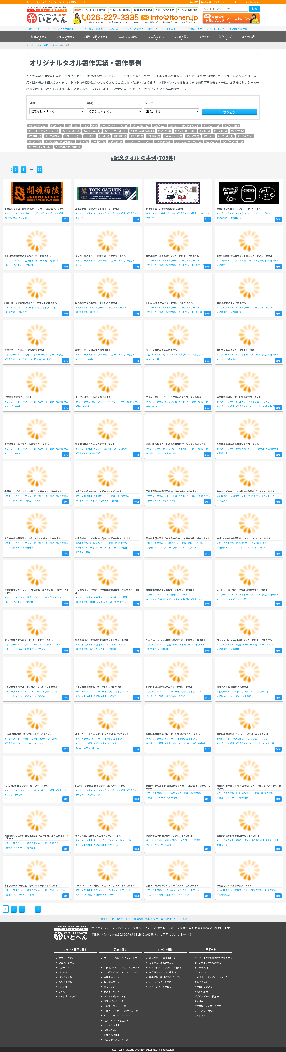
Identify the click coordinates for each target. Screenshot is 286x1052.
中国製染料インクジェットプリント (122, 967)
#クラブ (9, 406)
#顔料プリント (170, 354)
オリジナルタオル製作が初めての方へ (213, 957)
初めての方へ (35, 28)
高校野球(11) (92, 131)
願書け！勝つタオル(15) (185, 125)
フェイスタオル (66, 962)
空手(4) (209, 136)
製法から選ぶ (39, 36)
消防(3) (84, 141)
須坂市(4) (193, 136)
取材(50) (73, 125)
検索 (254, 8)
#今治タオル (171, 453)
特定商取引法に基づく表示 (158, 918)
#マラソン (43, 648)
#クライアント (103, 547)
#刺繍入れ (241, 448)
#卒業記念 (166, 844)
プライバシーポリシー (232, 2)
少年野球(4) (226, 136)
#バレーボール (257, 743)
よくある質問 (181, 36)
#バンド (235, 547)
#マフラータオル (84, 213)
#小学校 (30, 894)
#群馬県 (112, 648)
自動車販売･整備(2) (68, 147)
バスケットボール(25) (115, 125)
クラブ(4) (35, 141)
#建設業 (165, 648)
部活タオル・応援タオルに (162, 957)
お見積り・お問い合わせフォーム (115, 918)
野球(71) (58, 125)
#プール (192, 547)
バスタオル (64, 972)
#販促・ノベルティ (200, 213)
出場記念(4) (246, 136)
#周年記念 (236, 311)
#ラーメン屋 (152, 359)
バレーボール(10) (116, 131)
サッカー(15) (212, 125)
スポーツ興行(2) (233, 141)
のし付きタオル (111, 1025)
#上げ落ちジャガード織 (35, 260)
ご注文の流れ (114, 28)
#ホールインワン (37, 743)
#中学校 (272, 406)
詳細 (66, 219)
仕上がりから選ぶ (128, 36)
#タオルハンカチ (154, 453)
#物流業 (30, 601)
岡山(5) (105, 136)
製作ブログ (225, 36)
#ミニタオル (11, 307)
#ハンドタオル (224, 260)
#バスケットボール (188, 311)
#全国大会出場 (104, 601)
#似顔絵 (247, 696)
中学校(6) (221, 131)
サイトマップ (252, 2)
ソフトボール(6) (186, 131)
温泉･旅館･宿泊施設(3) (60, 141)
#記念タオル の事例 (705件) (143, 157)
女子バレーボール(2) (189, 141)
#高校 (90, 359)
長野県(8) (165, 131)
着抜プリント (110, 986)
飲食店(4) (137, 136)
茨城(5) (90, 136)
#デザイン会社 (120, 547)
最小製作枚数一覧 (238, 28)
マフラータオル (66, 957)
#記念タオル (11, 217)
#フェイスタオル (13, 213)
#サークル (113, 844)
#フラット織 (100, 213)
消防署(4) (154, 136)
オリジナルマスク (67, 996)
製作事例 (204, 36)
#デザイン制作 (83, 552)
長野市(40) (90, 125)
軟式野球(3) (164, 141)
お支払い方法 (195, 28)
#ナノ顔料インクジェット (177, 594)
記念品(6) (238, 131)
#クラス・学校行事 (257, 260)
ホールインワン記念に (160, 981)
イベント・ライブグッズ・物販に (165, 967)
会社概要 (194, 2)
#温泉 (78, 406)
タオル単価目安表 (216, 28)
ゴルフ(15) (232, 125)
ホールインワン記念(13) (44, 131)
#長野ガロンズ (33, 500)
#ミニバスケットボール (87, 747)
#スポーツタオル (225, 213)
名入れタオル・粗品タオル (117, 1020)
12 (39, 169)
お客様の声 (248, 36)
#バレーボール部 (258, 406)
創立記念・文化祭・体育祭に (163, 972)
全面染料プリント (113, 977)
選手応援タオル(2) (40, 147)
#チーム (9, 453)
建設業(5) (120, 136)
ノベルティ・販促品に (160, 986)
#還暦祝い (236, 217)
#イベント (236, 696)
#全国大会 (36, 359)
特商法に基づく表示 (210, 2)
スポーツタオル (66, 967)
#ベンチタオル (153, 260)
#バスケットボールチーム (192, 264)
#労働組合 (222, 453)
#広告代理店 (223, 894)
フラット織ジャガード (115, 996)
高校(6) (205, 131)
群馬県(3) (116, 141)
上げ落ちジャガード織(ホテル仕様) (121, 1010)
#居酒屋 (114, 500)
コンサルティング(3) (140, 141)
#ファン (245, 547)
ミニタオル (64, 986)
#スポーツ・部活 (54, 213)
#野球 (17, 406)
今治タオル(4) (174, 136)
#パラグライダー (98, 648)
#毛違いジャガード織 (34, 213)
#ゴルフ (30, 264)
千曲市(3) (99, 141)
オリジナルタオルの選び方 (60, 28)
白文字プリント (111, 991)
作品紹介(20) (141, 125)
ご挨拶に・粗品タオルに (161, 962)
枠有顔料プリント (113, 981)
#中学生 (150, 406)
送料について (154, 28)
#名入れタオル (153, 354)
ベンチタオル (65, 977)
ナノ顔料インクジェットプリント (120, 972)
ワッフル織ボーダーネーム (117, 1015)
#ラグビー (24, 217)
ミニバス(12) (71, 131)
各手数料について (175, 28)
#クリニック (268, 495)
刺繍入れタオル (111, 1034)
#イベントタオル (116, 401)
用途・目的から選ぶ (96, 36)
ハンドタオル (65, 981)
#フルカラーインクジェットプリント (254, 213)
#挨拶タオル (185, 354)
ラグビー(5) (73, 136)
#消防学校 (222, 844)
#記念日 (94, 311)
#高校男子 (203, 743)
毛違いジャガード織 (114, 1001)
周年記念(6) (54, 136)
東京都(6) (35, 136)
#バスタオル (152, 213)
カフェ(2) (212, 141)
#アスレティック (169, 547)
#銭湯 (86, 406)
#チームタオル (153, 500)
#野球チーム (162, 406)
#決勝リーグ (94, 794)
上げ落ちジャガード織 (115, 1006)
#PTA (21, 894)
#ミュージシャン (259, 547)
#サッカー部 (223, 359)
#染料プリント (168, 213)
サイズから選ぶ (66, 36)
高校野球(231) (38, 125)
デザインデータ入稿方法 (206, 996)
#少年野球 (20, 453)
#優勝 (92, 601)
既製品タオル (110, 1030)
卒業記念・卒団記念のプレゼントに (167, 977)
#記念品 (221, 264)
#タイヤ (150, 217)
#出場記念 (48, 359)
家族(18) (160, 125)
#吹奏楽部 (95, 453)
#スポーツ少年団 (237, 599)
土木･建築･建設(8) (143, 131)
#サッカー (81, 264)
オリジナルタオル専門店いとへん (42, 45)
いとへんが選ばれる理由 (90, 28)
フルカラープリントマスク (117, 1039)
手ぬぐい (63, 991)
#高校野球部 (169, 500)
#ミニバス (184, 894)
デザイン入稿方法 (134, 28)
